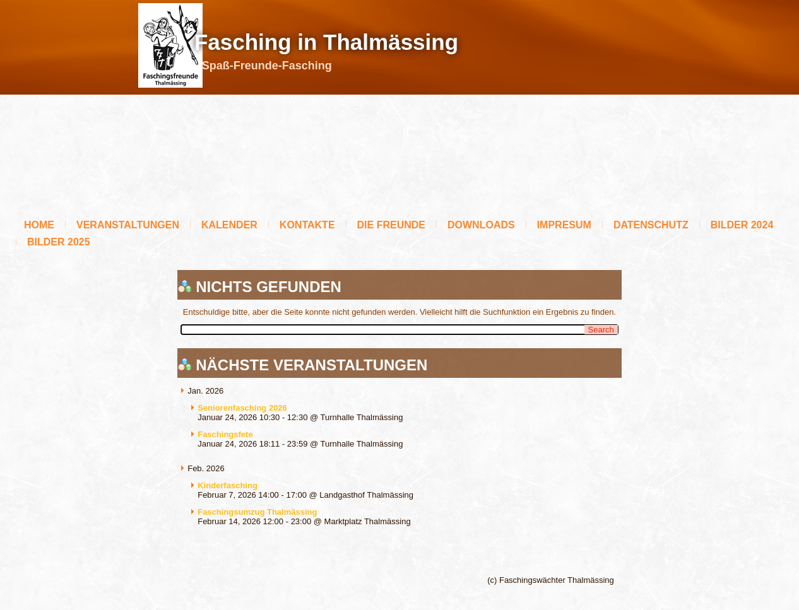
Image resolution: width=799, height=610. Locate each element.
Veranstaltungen (127, 225)
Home (39, 225)
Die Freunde (391, 225)
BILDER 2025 (58, 242)
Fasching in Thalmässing (326, 42)
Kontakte (307, 225)
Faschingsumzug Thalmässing (257, 512)
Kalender (229, 225)
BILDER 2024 (742, 225)
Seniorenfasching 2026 (242, 408)
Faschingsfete (225, 434)
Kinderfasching (227, 485)
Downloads (481, 225)
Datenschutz (651, 225)
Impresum (564, 225)
